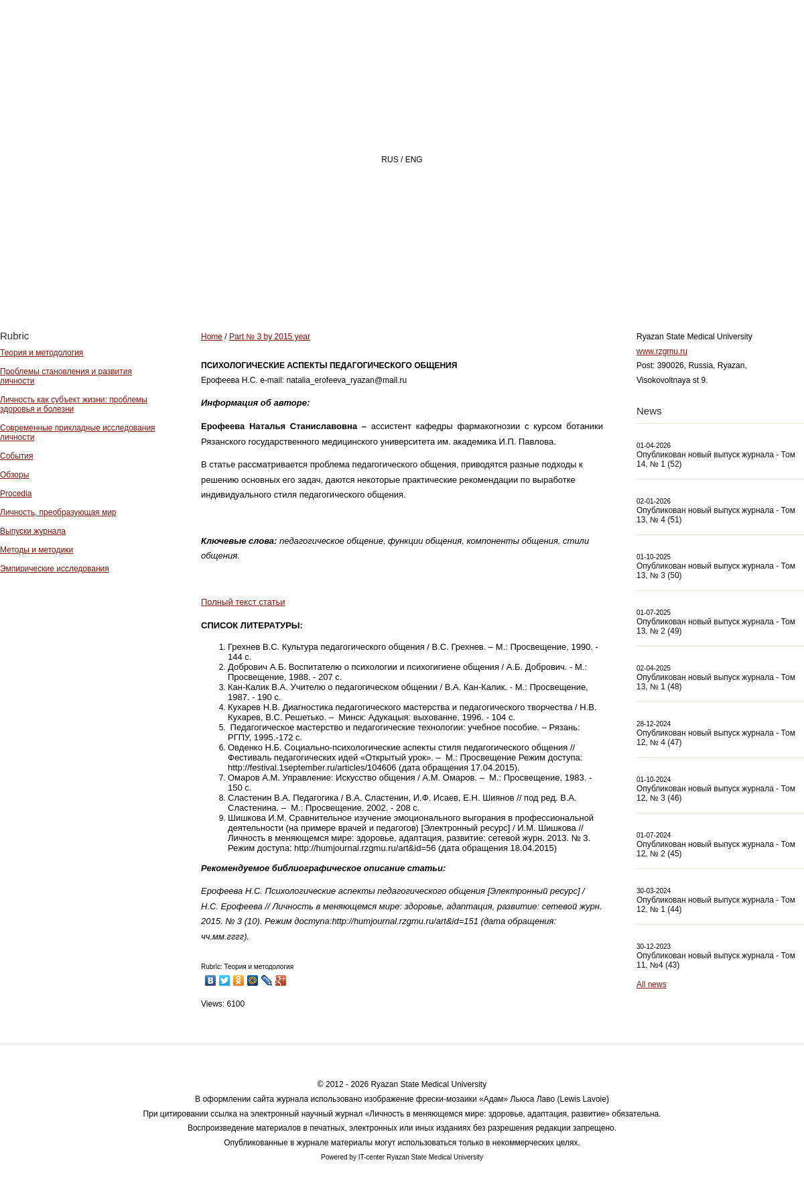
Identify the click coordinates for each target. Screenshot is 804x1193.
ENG (414, 159)
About (380, 279)
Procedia (15, 493)
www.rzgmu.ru (661, 351)
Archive (551, 279)
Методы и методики (36, 550)
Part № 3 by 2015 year (269, 336)
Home (304, 279)
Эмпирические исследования (54, 568)
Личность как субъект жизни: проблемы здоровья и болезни (73, 404)
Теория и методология (41, 352)
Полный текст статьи (243, 602)
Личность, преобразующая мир (58, 512)
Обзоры (14, 474)
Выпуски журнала (33, 531)
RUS (389, 159)
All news (651, 984)
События (17, 456)
